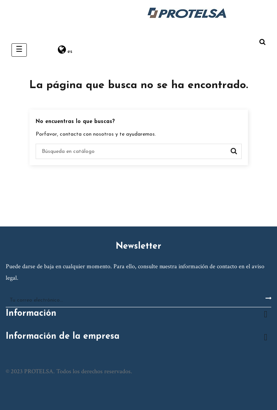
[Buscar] (139, 151)
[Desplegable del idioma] (65, 50)
